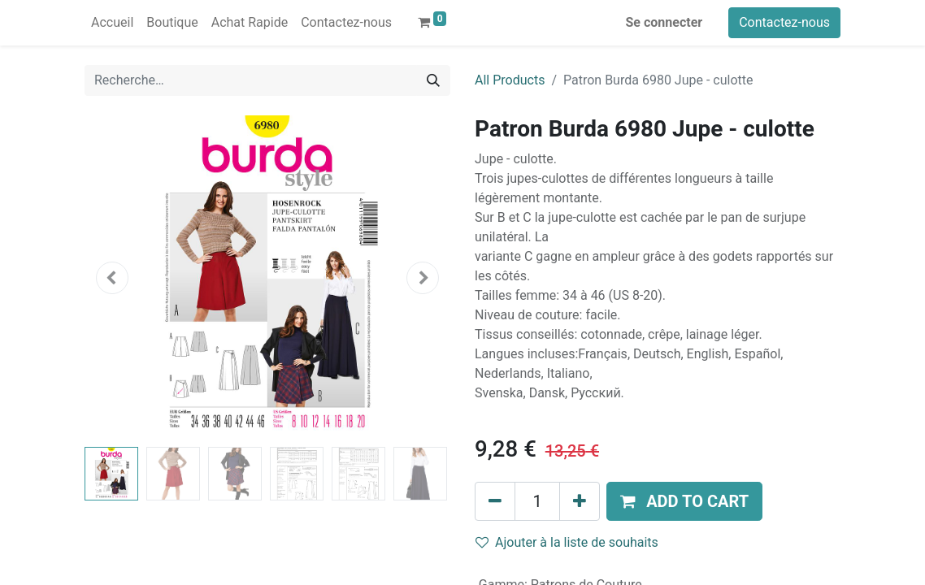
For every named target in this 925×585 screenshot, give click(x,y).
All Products (510, 80)
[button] (112, 278)
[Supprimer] (495, 501)
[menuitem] (112, 22)
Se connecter (664, 22)
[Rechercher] (433, 80)
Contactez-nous (784, 22)
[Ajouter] (579, 501)
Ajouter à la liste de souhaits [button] (567, 542)
